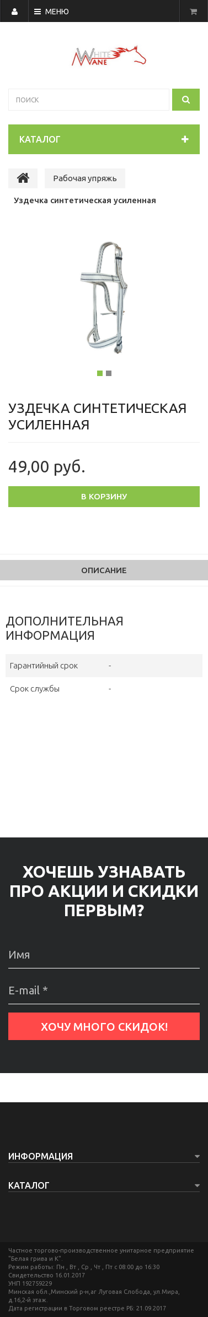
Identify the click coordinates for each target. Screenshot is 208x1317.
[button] (29, 308)
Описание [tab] (104, 570)
